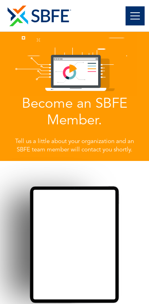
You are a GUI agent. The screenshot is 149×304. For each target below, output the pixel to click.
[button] (133, 15)
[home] (39, 16)
